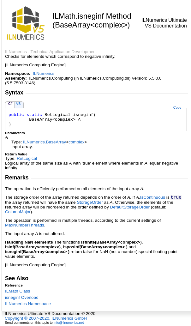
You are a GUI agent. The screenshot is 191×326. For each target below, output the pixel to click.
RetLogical (27, 158)
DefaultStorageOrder (129, 207)
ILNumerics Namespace (28, 303)
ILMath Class (17, 291)
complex (77, 142)
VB (18, 104)
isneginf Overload (22, 297)
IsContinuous (152, 197)
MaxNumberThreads (24, 225)
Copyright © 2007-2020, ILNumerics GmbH (46, 318)
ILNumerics (44, 73)
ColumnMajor (18, 211)
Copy (177, 107)
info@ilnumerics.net (69, 322)
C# (10, 104)
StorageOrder (90, 202)
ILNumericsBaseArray (44, 142)
